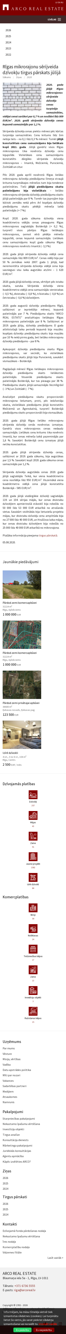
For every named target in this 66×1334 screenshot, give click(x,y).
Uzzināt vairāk (48, 1324)
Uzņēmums (12, 1041)
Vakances (8, 1080)
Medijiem (8, 1091)
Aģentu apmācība (13, 1156)
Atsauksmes (10, 1097)
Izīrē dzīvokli (33, 743)
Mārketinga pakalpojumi (17, 1145)
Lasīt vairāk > (55, 1257)
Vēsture (7, 1054)
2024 (8, 42)
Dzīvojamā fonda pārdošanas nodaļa (24, 1231)
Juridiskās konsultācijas (17, 1151)
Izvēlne (52, 19)
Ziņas (19, 77)
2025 (8, 36)
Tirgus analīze (11, 1134)
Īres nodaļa (9, 1241)
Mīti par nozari (11, 1075)
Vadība (7, 1064)
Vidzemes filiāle (12, 1252)
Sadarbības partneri (14, 1086)
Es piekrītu (22, 1330)
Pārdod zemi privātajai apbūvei (33, 693)
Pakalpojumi (13, 1111)
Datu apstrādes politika (17, 1070)
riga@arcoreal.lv (24, 1290)
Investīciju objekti (13, 1129)
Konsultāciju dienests (16, 1140)
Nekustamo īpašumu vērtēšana (21, 1124)
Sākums (7, 77)
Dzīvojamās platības (19, 783)
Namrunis (8, 1102)
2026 (8, 30)
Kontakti (10, 1224)
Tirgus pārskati (15, 1196)
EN (59, 2)
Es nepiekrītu (44, 1330)
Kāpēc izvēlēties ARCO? (17, 1161)
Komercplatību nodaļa (16, 1247)
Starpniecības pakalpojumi (19, 1118)
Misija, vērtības (12, 1059)
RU (62, 2)
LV (56, 2)
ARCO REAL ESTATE (33, 7)
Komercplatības (16, 896)
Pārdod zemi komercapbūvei (33, 593)
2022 (8, 54)
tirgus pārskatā (48, 535)
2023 (8, 48)
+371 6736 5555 (24, 1286)
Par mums (9, 1048)
